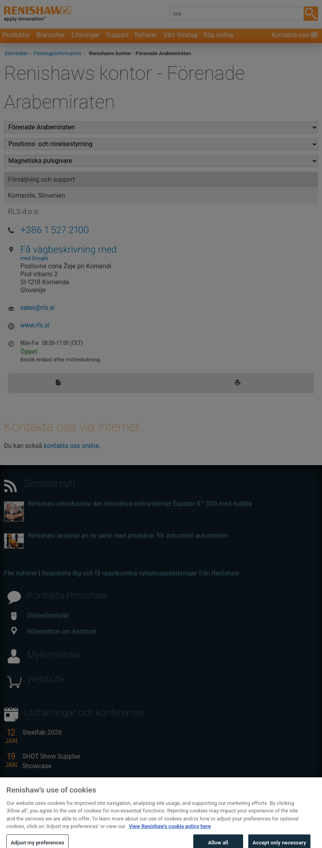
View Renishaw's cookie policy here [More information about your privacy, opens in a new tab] (170, 833)
